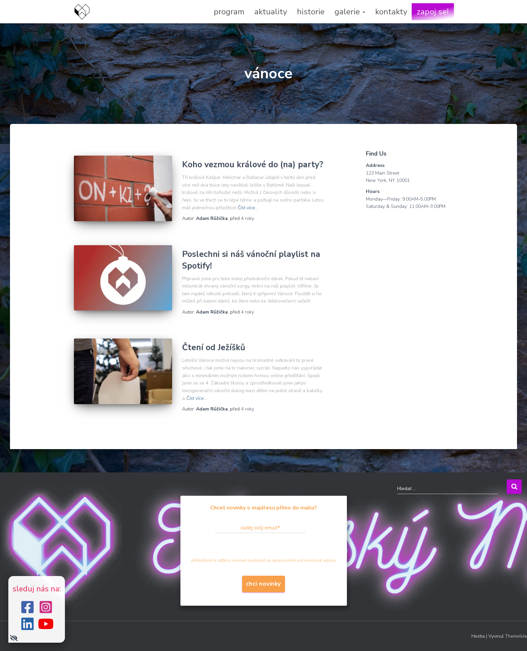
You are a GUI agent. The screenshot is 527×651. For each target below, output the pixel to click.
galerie (350, 11)
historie (311, 11)
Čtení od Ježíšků (213, 347)
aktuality (270, 11)
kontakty (391, 11)
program (229, 11)
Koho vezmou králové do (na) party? (252, 164)
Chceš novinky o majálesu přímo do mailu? (263, 507)
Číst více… (248, 208)
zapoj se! (432, 11)
